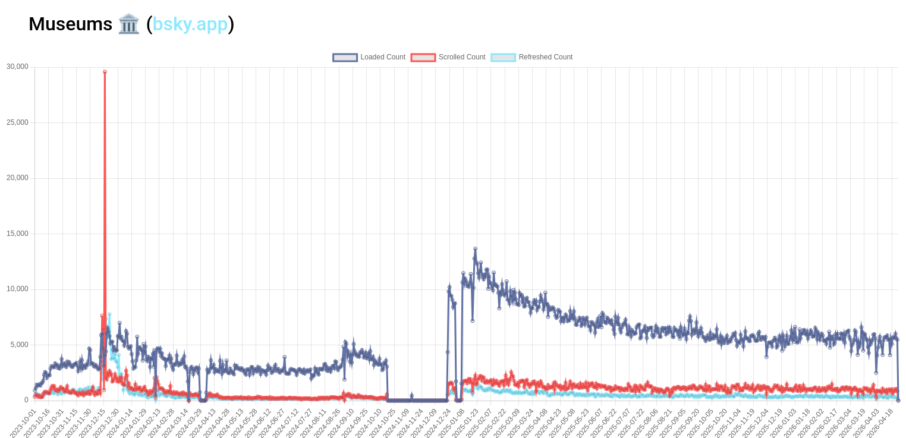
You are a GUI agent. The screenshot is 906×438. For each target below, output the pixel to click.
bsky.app (190, 23)
